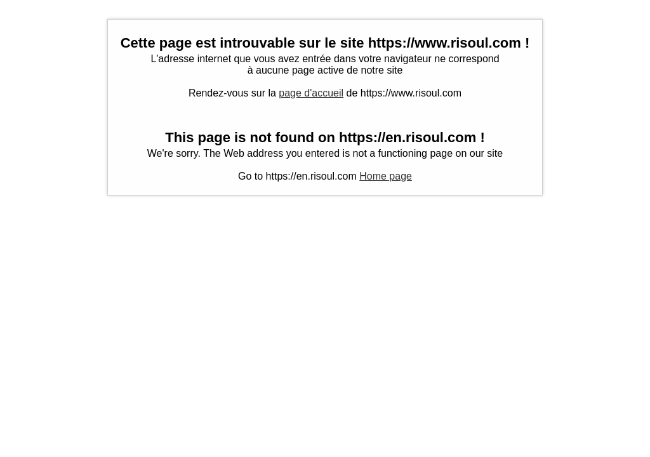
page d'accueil (311, 93)
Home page (385, 176)
